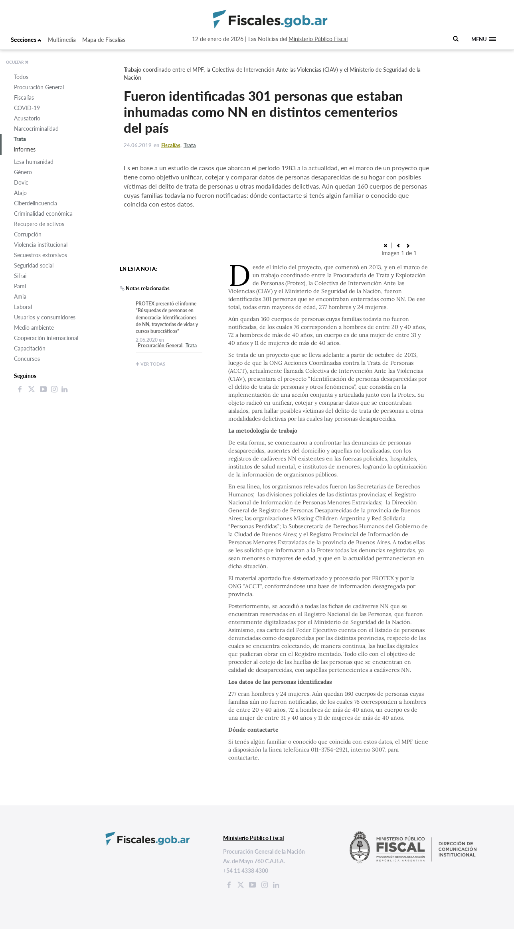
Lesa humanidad (33, 161)
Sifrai (20, 275)
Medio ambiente (34, 327)
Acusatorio (27, 118)
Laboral (23, 306)
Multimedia (62, 39)
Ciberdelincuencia (35, 203)
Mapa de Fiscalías (103, 39)
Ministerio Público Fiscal (318, 38)
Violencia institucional (40, 244)
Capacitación (29, 348)
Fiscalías (24, 97)
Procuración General (39, 87)
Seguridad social (33, 265)
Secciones (26, 39)
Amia (20, 296)
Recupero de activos (39, 223)
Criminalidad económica (43, 213)
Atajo (20, 192)
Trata (20, 139)
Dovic (21, 182)
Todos (21, 76)
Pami (20, 286)
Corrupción (28, 234)
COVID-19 (27, 107)
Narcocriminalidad (36, 128)
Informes (25, 149)
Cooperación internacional (46, 338)
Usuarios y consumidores (44, 317)
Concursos (27, 358)
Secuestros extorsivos (40, 255)
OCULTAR (17, 62)
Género (23, 172)
